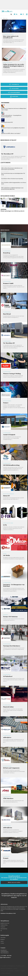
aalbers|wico (7, 737)
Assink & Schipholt (9, 434)
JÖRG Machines (8, 798)
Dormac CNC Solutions (10, 616)
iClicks (23, 966)
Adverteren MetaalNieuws (6, 968)
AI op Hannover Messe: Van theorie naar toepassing (12, 178)
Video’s (2, 941)
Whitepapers (5, 102)
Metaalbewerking (7, 400)
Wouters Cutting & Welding (12, 373)
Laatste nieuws (5, 162)
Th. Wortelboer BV (7, 154)
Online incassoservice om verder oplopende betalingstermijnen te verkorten (13, 66)
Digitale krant (14, 88)
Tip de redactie (14, 84)
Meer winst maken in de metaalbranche (10, 37)
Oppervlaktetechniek (6, 166)
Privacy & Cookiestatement (7, 970)
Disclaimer (17, 970)
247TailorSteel (7, 676)
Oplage (4, 553)
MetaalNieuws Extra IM (8, 34)
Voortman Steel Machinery (11, 646)
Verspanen (5, 614)
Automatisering (4, 186)
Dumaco (5, 403)
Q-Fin (5, 525)
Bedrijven (3, 939)
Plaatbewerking (5, 171)
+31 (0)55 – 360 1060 (6, 955)
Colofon (15, 968)
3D (1, 930)
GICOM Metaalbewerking (11, 465)
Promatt (5, 858)
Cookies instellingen (5, 973)
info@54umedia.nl (6, 957)
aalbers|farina (7, 827)
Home (2, 18)
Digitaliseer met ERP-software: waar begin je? (10, 133)
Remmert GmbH (8, 283)
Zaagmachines (6, 856)
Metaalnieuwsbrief (14, 92)
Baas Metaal (7, 314)
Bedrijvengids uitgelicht (8, 140)
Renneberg (6, 253)
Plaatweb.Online (8, 707)
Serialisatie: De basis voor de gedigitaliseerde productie (13, 127)
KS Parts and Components (11, 768)
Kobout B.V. (6, 496)
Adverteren (14, 96)
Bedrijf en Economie (7, 62)
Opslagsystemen (6, 281)
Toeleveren (3, 176)
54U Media (6, 555)
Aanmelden (3, 937)
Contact (2, 943)
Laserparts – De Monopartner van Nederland (13, 585)
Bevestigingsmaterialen (8, 493)
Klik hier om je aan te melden (14, 882)
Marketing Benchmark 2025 (7, 122)
